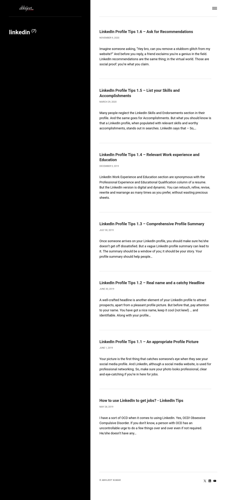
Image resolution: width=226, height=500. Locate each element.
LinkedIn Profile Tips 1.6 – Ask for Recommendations (151, 31)
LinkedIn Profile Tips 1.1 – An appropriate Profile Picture (154, 351)
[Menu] (214, 8)
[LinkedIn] (209, 491)
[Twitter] (204, 491)
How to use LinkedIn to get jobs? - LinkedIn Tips (145, 410)
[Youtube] (214, 491)
